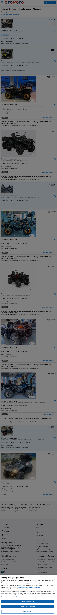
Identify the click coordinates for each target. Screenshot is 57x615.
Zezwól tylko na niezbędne (27, 606)
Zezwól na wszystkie (28, 601)
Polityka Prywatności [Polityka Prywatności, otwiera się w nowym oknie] (35, 587)
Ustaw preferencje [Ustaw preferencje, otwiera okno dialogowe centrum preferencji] (28, 611)
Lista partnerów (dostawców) (9, 597)
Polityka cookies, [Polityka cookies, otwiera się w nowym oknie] (23, 587)
